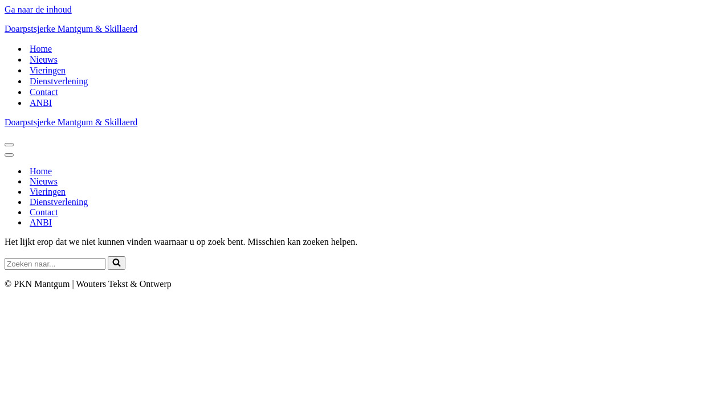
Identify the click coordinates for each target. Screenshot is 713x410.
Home (41, 49)
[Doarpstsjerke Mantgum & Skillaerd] (356, 29)
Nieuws (44, 59)
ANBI (41, 103)
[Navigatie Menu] (9, 144)
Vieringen (48, 70)
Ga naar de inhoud (38, 9)
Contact (44, 92)
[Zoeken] (55, 264)
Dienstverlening (59, 81)
